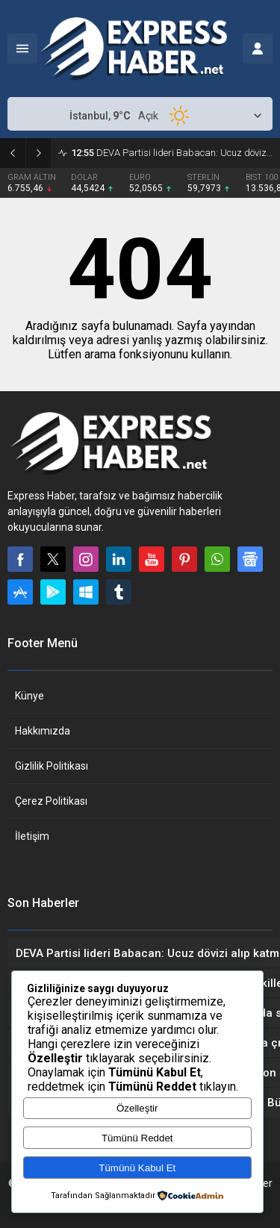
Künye (29, 696)
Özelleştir (137, 1108)
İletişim (32, 836)
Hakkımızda (42, 731)
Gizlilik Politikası (51, 766)
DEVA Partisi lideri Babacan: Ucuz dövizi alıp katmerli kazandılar (172, 152)
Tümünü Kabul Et (137, 1168)
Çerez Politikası (51, 801)
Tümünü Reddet (137, 1138)
